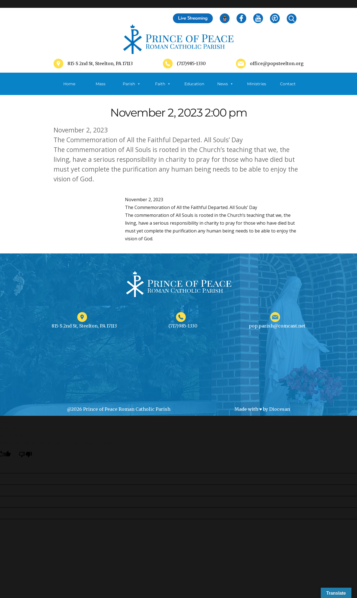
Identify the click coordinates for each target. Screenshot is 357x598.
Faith (163, 83)
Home (69, 83)
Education (194, 83)
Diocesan (279, 409)
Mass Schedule (100, 88)
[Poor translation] (25, 454)
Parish (132, 83)
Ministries (256, 88)
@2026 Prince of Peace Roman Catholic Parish (118, 409)
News (225, 83)
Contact (288, 83)
